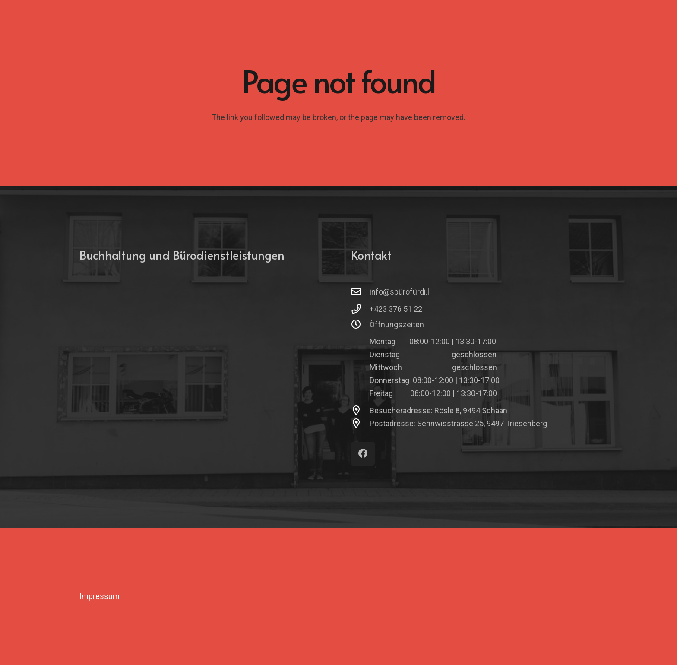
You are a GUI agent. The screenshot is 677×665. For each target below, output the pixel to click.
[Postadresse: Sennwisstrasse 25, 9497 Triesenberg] (360, 423)
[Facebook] (363, 454)
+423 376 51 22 (396, 309)
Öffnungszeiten (397, 324)
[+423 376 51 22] (360, 309)
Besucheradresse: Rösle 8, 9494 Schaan (438, 410)
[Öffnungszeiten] (360, 324)
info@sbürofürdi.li (400, 291)
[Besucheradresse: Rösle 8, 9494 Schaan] (360, 410)
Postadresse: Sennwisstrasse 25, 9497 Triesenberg (458, 423)
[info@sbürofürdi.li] (360, 292)
